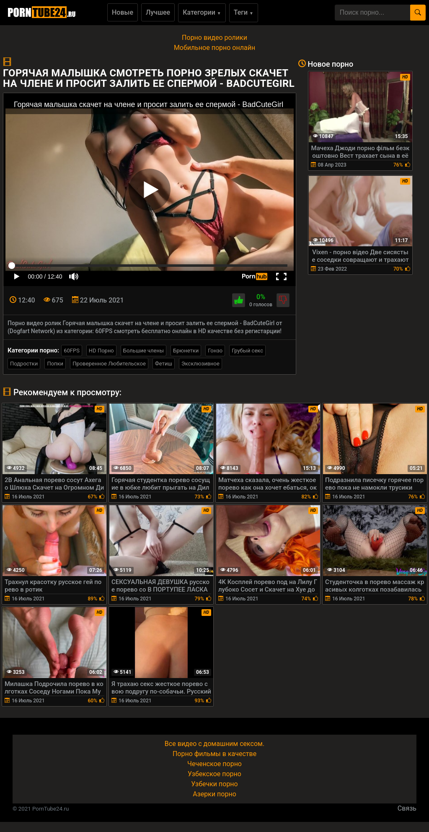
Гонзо (215, 350)
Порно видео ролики (214, 38)
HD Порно (101, 350)
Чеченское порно (214, 764)
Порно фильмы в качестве (214, 754)
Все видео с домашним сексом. (214, 744)
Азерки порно (214, 794)
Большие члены (143, 350)
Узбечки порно (214, 784)
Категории (202, 12)
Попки (55, 363)
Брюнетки (186, 350)
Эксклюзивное (200, 363)
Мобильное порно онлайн (214, 48)
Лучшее (158, 12)
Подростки (24, 363)
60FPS (72, 350)
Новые (122, 12)
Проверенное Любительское (109, 363)
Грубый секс (247, 350)
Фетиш (163, 363)
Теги (243, 12)
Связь (407, 808)
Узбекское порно (214, 774)
